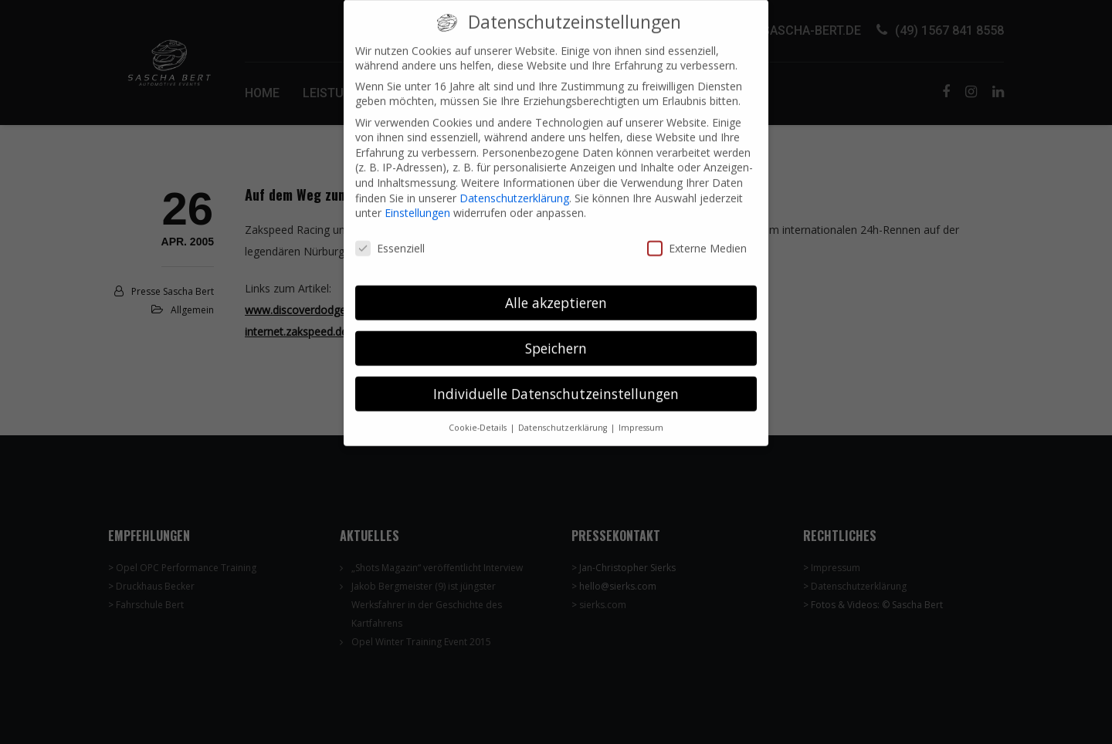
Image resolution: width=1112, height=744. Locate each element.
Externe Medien (697, 237)
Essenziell (390, 237)
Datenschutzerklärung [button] (563, 416)
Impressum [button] (641, 416)
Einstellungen (417, 201)
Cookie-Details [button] (479, 416)
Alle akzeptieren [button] (556, 291)
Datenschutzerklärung (514, 187)
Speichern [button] (556, 337)
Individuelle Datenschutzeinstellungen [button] (556, 383)
